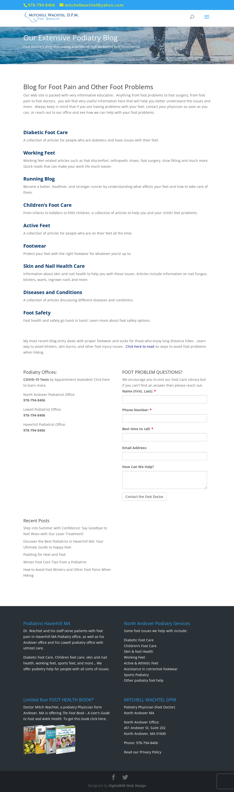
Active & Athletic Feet (141, 663)
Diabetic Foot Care (45, 132)
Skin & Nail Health (138, 651)
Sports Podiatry (136, 674)
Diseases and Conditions (52, 292)
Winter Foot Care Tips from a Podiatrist (55, 562)
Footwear (34, 246)
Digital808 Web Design (127, 785)
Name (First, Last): (139, 391)
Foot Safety (37, 312)
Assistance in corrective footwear (151, 669)
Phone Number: (137, 410)
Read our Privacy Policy (142, 752)
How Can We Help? (138, 466)
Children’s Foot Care (47, 205)
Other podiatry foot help (144, 680)
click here (98, 718)
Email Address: (134, 447)
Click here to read (140, 346)
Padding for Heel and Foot (44, 554)
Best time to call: (137, 428)
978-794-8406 (34, 400)
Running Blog (39, 178)
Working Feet (39, 152)
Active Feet (36, 225)
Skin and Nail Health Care (54, 266)
